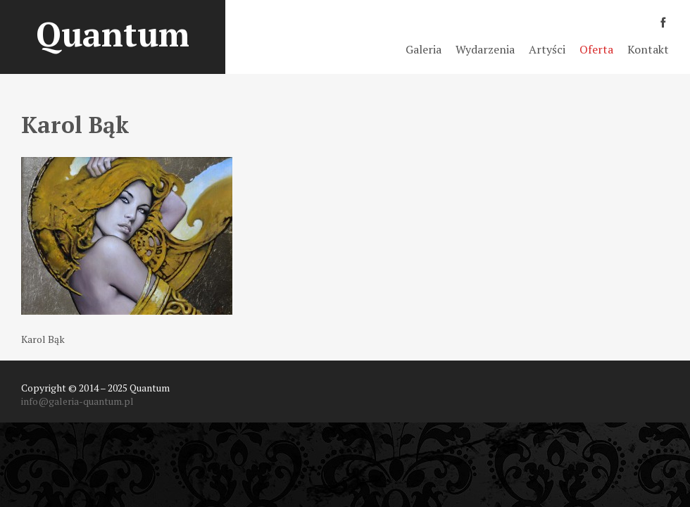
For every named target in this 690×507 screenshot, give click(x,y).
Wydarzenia (485, 49)
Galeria (423, 49)
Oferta (596, 49)
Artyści (547, 49)
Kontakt (648, 49)
